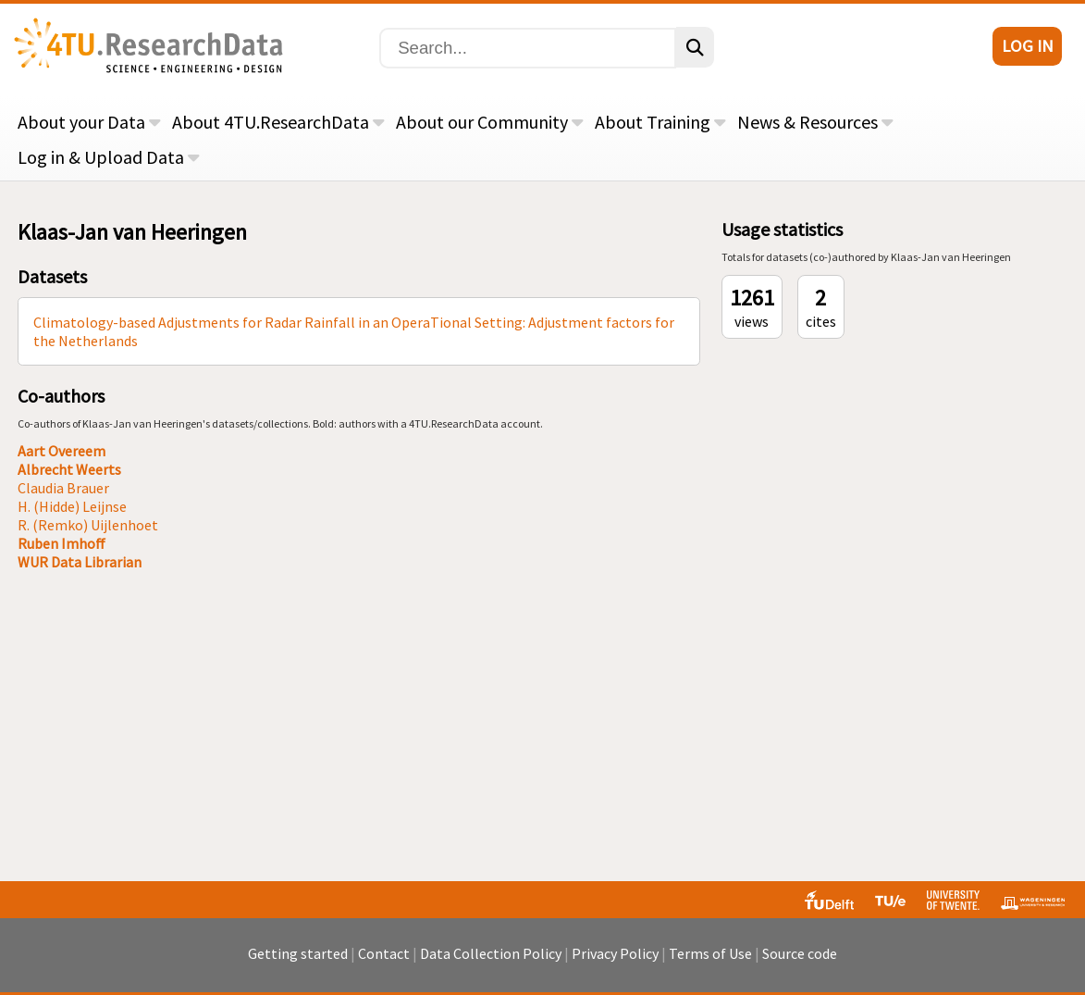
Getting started (298, 953)
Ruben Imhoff (61, 543)
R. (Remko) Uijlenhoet (88, 525)
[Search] (527, 48)
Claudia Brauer (63, 488)
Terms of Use (710, 953)
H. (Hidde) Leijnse (72, 506)
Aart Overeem (61, 451)
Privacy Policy (615, 953)
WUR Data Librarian (80, 562)
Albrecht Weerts (69, 469)
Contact (384, 953)
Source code (799, 953)
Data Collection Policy (490, 953)
